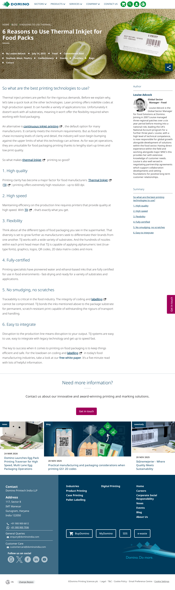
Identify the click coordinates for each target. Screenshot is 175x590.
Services (75, 3)
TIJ (5, 185)
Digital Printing (110, 486)
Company (93, 3)
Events (140, 507)
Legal (103, 581)
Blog (139, 512)
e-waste (142, 533)
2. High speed (140, 211)
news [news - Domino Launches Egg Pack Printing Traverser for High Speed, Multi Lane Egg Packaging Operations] (4, 424)
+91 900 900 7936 (20, 527)
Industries (72, 486)
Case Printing (74, 495)
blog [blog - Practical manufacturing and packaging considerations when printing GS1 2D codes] (48, 424)
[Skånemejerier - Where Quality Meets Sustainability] (153, 448)
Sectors (40, 3)
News (139, 503)
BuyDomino (79, 534)
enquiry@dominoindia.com (24, 536)
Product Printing (76, 490)
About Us (142, 517)
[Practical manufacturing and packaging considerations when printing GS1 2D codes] (87, 448)
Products (58, 3)
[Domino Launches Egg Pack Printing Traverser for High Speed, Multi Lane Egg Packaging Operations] (21, 448)
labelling (96, 299)
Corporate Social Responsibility (146, 497)
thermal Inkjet (31, 160)
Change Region (26, 581)
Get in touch (86, 411)
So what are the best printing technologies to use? (148, 199)
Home (140, 486)
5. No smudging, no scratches (149, 227)
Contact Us (111, 3)
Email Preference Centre (140, 581)
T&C (110, 581)
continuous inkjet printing (40, 126)
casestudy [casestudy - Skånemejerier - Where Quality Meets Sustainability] (139, 424)
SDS (125, 533)
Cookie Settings (161, 581)
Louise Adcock (142, 94)
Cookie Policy (120, 581)
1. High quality (140, 205)
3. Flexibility (139, 216)
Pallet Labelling (75, 499)
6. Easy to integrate (143, 232)
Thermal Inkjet (98, 180)
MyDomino (106, 533)
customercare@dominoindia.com (28, 546)
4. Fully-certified (141, 221)
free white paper (70, 358)
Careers (141, 490)
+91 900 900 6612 (20, 523)
